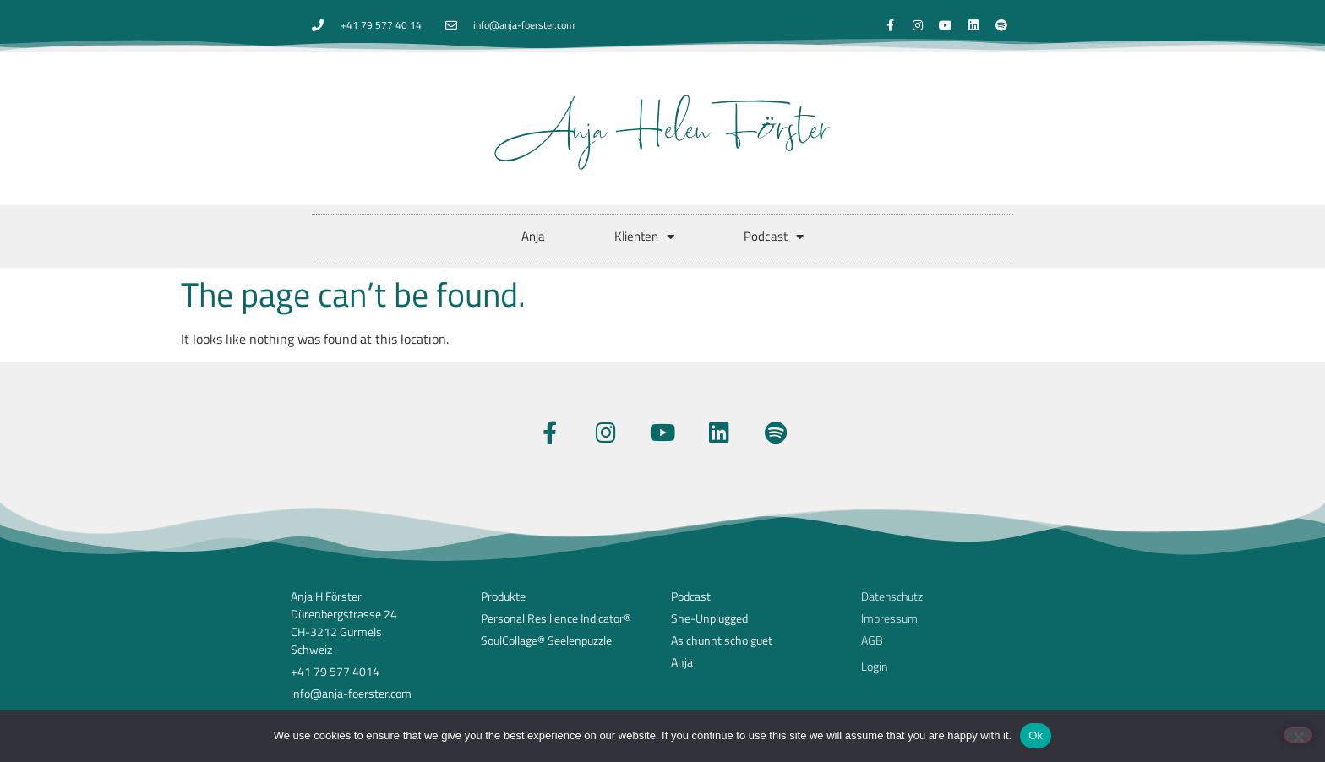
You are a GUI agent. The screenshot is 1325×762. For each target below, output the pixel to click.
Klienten (644, 237)
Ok (1035, 735)
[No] (1298, 735)
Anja (533, 236)
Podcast (774, 237)
